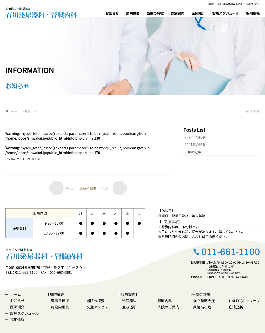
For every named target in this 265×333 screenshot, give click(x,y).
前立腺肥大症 (201, 293)
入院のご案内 (166, 299)
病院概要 (132, 13)
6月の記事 (193, 144)
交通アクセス (95, 299)
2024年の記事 (195, 137)
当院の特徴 (155, 13)
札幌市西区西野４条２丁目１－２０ (53, 260)
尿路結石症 (199, 299)
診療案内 (177, 13)
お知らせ (112, 15)
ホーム (13, 104)
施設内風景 (57, 299)
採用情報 (253, 13)
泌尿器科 (127, 293)
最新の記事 (88, 180)
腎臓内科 (162, 293)
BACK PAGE (253, 104)
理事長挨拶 (57, 293)
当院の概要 (93, 293)
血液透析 (127, 299)
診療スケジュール (225, 13)
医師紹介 (198, 13)
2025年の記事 (195, 129)
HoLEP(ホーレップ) (242, 293)
